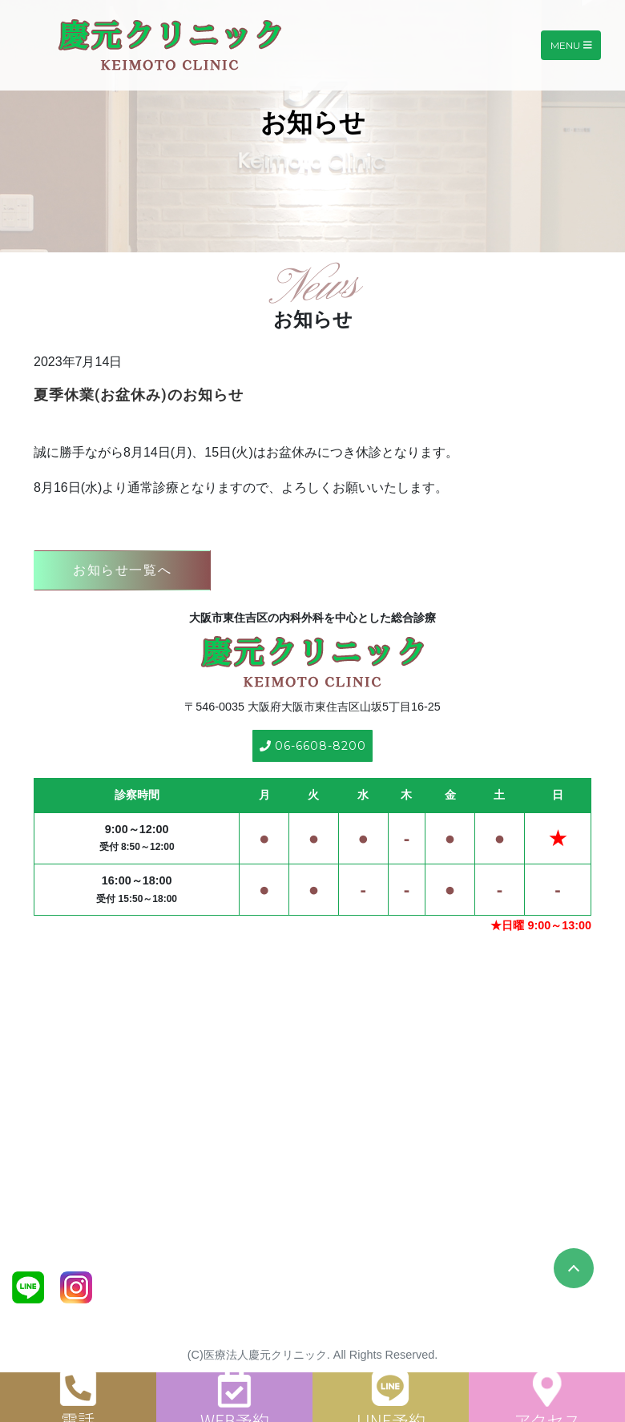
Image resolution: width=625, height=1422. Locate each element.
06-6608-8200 (313, 746)
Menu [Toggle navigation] (571, 45)
